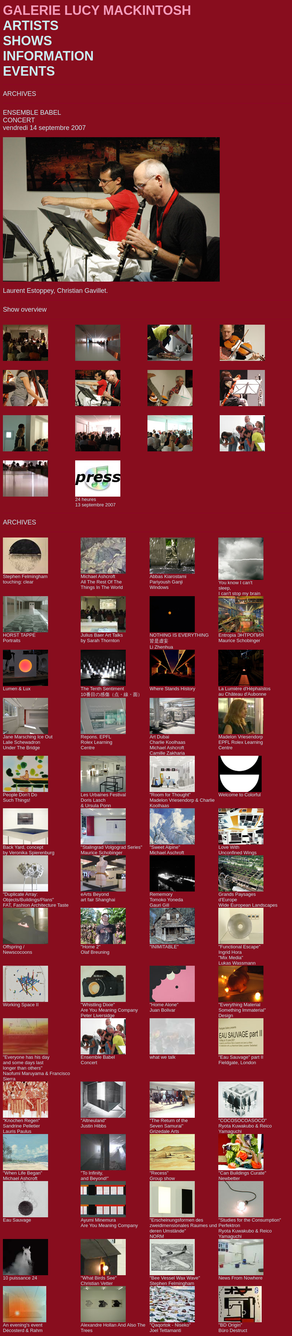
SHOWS (27, 40)
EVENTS (29, 71)
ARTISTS (31, 25)
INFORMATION (48, 56)
